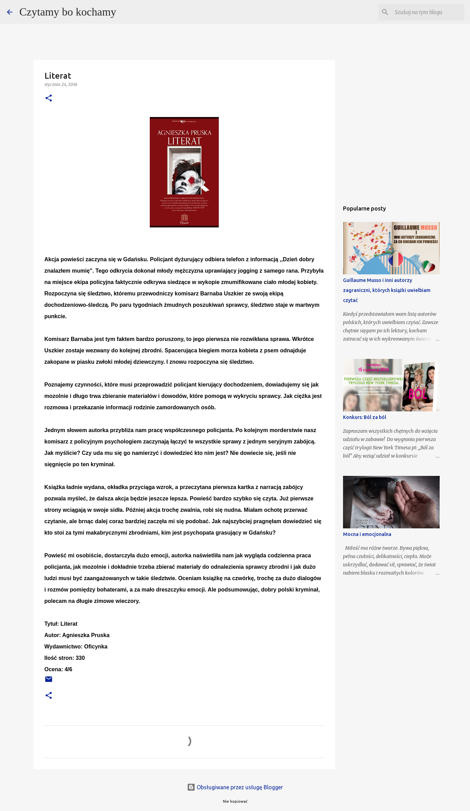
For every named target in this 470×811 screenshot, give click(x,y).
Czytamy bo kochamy (67, 12)
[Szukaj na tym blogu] (428, 12)
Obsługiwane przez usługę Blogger (235, 787)
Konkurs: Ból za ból (364, 417)
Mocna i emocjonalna (367, 534)
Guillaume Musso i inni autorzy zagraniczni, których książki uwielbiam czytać (386, 290)
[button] (49, 98)
